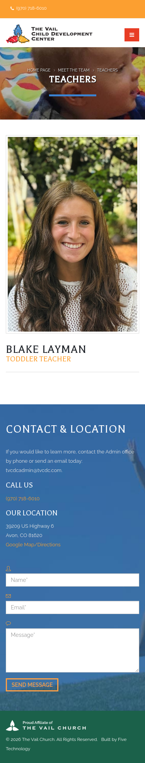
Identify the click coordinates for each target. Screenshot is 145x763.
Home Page (39, 70)
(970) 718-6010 (31, 8)
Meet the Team (74, 70)
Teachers (107, 70)
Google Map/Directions (33, 544)
